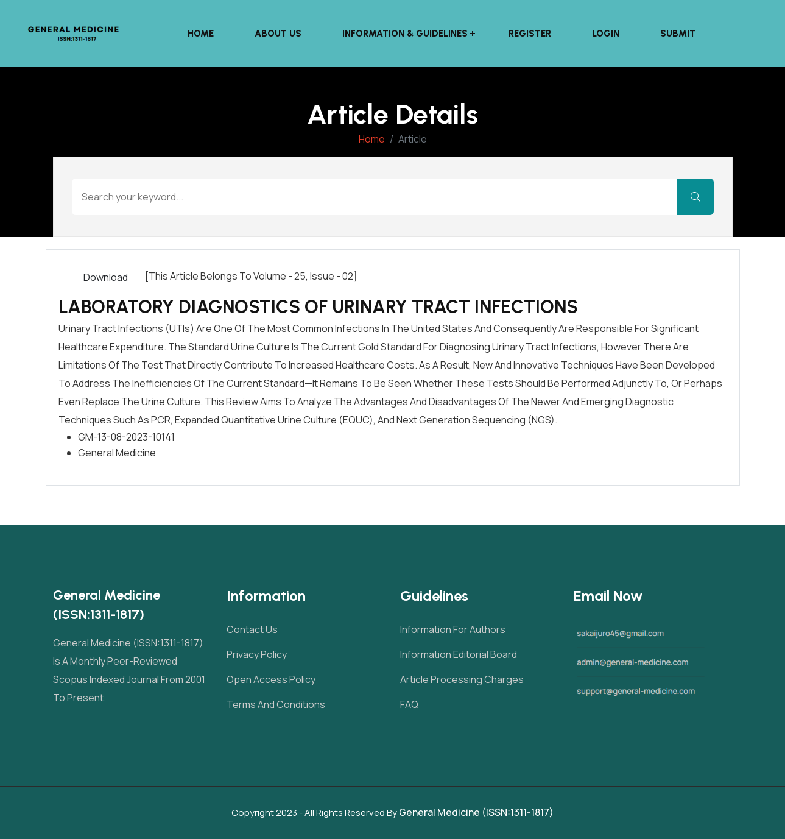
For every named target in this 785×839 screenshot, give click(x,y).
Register (531, 33)
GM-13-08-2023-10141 (126, 437)
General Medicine (117, 452)
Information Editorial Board (458, 654)
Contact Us (252, 629)
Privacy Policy (257, 654)
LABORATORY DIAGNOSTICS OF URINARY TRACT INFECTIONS (318, 307)
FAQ (409, 704)
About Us (279, 33)
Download (105, 277)
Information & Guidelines (406, 33)
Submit (679, 33)
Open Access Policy (271, 679)
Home (202, 33)
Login (607, 33)
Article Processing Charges (462, 679)
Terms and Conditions (276, 704)
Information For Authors (452, 629)
